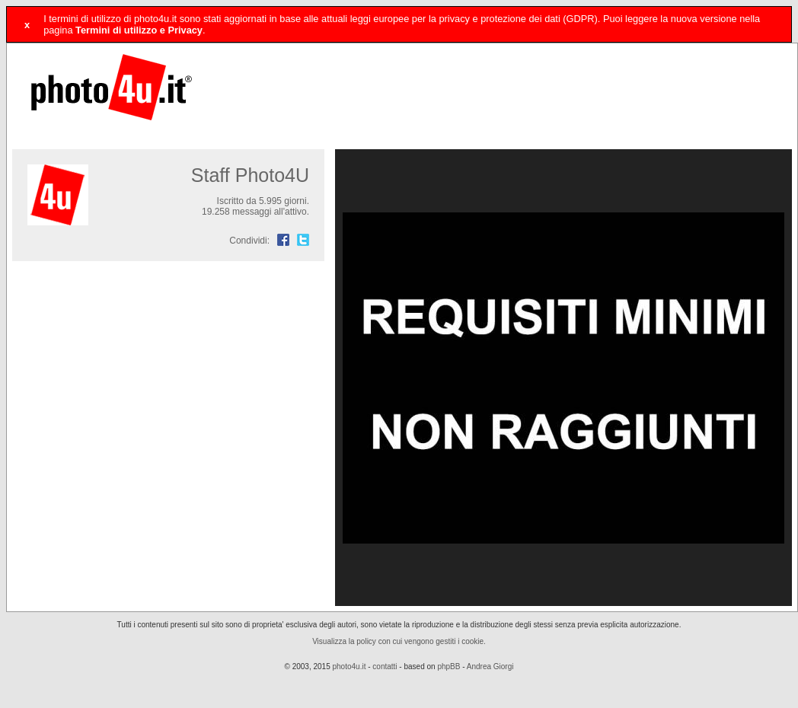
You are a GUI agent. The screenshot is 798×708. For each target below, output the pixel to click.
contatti (384, 666)
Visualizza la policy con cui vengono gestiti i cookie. (399, 641)
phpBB (448, 666)
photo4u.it (349, 666)
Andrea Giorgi (490, 666)
